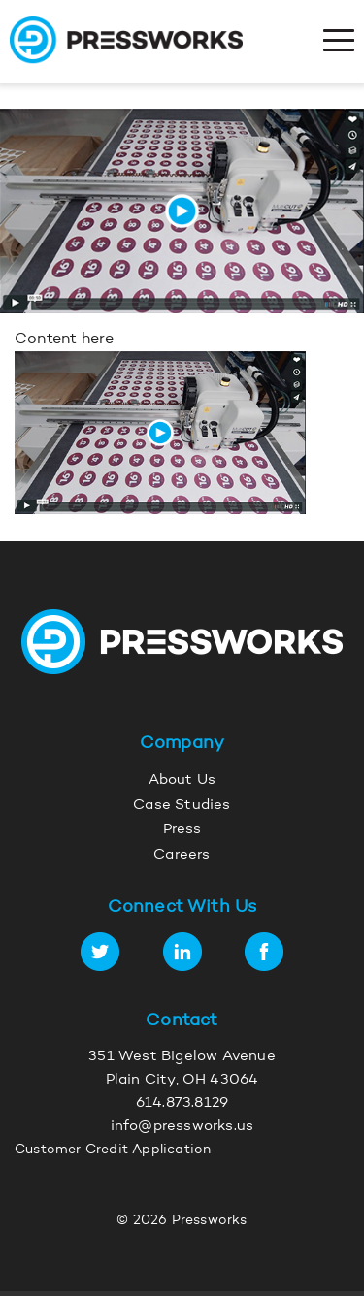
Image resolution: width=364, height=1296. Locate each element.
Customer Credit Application (113, 1150)
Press (182, 830)
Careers (181, 855)
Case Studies (181, 805)
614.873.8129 (182, 1103)
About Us (182, 780)
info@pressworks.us (182, 1126)
